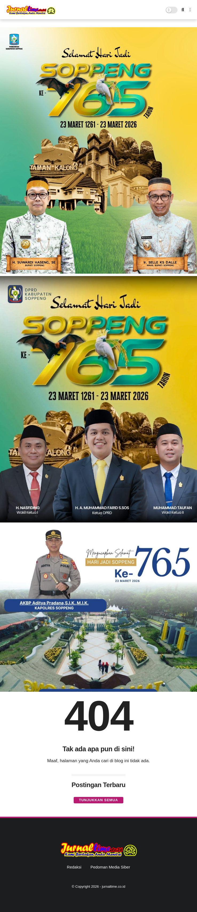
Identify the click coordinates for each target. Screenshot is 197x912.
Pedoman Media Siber (110, 867)
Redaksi (74, 867)
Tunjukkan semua (98, 800)
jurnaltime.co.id (113, 887)
